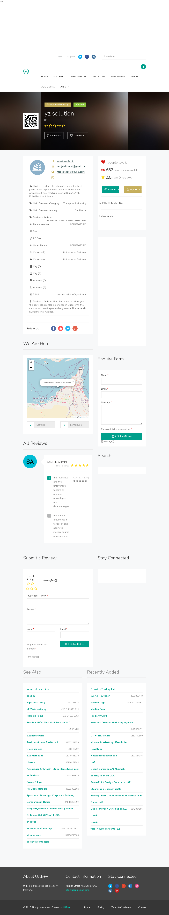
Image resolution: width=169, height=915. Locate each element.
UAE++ (66, 907)
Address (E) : (38, 280)
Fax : (33, 231)
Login (59, 56)
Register (71, 56)
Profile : (55, 191)
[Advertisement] (84, 27)
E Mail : (57, 294)
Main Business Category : (57, 203)
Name (104, 375)
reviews (125, 178)
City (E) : (35, 266)
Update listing (115, 189)
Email (104, 388)
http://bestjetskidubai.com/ (71, 171)
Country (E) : (57, 252)
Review (31, 609)
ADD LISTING (48, 86)
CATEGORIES (77, 76)
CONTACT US (98, 76)
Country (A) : (57, 259)
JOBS (65, 86)
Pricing (101, 907)
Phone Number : (57, 224)
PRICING (135, 76)
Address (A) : (38, 287)
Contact (142, 907)
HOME (44, 76)
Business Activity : (57, 218)
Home (87, 907)
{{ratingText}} (50, 580)
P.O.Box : (35, 238)
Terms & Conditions (121, 907)
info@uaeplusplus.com (77, 890)
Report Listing (137, 189)
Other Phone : (57, 245)
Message (106, 402)
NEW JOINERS (118, 76)
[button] (73, 381)
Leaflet (74, 417)
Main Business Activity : (57, 210)
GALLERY (58, 76)
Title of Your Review (37, 595)
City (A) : (35, 273)
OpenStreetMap (83, 417)
